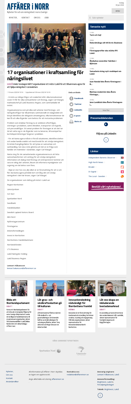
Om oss (37, 17)
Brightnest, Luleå (104, 382)
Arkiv (118, 11)
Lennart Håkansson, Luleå (108, 374)
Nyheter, (13, 17)
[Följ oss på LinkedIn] (106, 139)
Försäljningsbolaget (105, 384)
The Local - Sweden (96, 176)
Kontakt (26, 17)
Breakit (91, 167)
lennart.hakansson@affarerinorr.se (21, 268)
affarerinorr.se (58, 379)
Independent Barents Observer (101, 157)
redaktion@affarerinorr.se (78, 374)
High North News (95, 162)
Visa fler (106, 110)
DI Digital (92, 171)
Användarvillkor (12, 381)
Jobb (47, 17)
